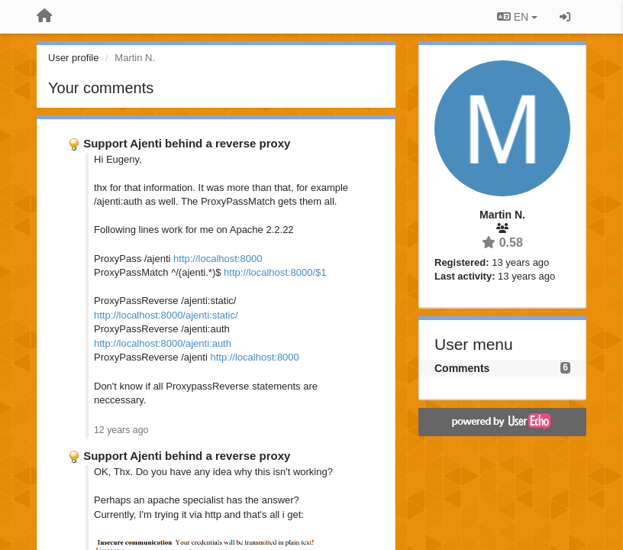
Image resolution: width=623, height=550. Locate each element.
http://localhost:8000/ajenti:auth (162, 343)
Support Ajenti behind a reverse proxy (186, 143)
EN (517, 17)
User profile (73, 57)
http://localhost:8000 (217, 258)
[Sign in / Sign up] (565, 17)
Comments (461, 368)
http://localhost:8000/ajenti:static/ (166, 315)
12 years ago (121, 430)
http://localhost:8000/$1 (275, 272)
